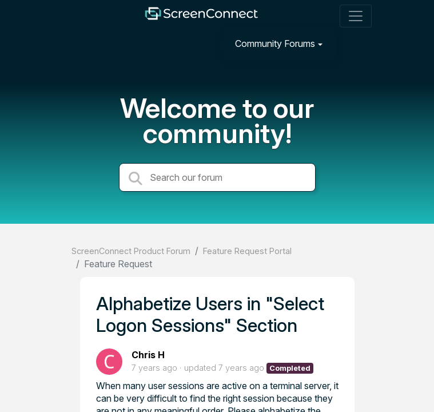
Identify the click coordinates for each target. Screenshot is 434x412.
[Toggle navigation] (356, 16)
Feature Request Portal (247, 251)
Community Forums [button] (275, 43)
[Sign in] (354, 43)
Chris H (148, 354)
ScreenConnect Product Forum (130, 251)
